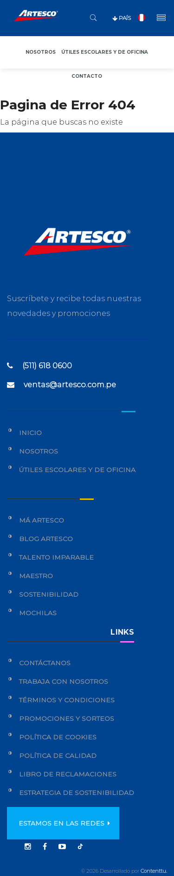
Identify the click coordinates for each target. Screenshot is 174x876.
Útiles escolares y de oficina (104, 52)
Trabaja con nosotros (63, 681)
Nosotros (41, 52)
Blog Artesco (46, 539)
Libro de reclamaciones (67, 774)
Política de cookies (58, 737)
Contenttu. (154, 871)
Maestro (36, 576)
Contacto (86, 76)
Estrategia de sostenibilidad (76, 792)
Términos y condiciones (67, 700)
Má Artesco (41, 520)
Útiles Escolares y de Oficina (77, 470)
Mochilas (38, 613)
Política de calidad (58, 755)
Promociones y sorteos (66, 718)
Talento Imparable (56, 557)
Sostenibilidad (48, 594)
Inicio (30, 433)
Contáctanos (45, 663)
